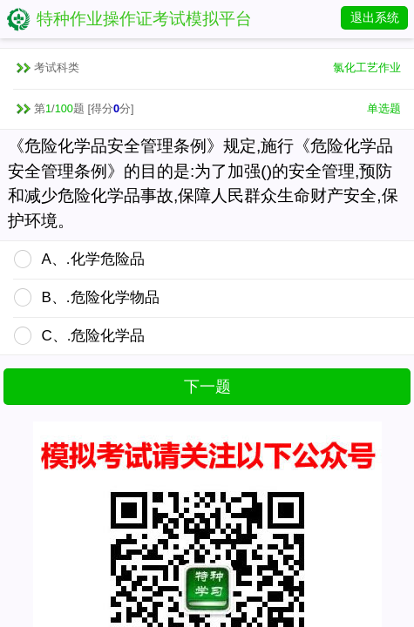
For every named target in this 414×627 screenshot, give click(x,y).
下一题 (207, 386)
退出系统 (374, 17)
